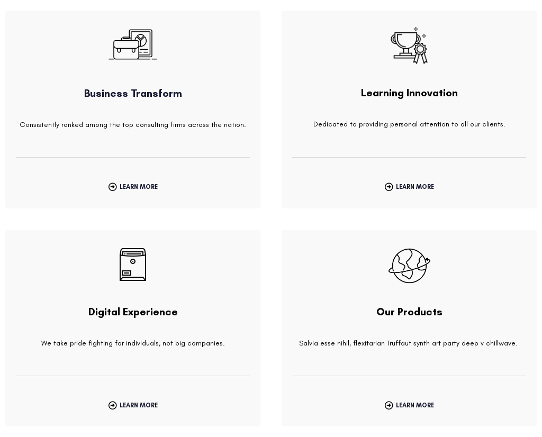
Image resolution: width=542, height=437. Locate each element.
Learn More (139, 186)
